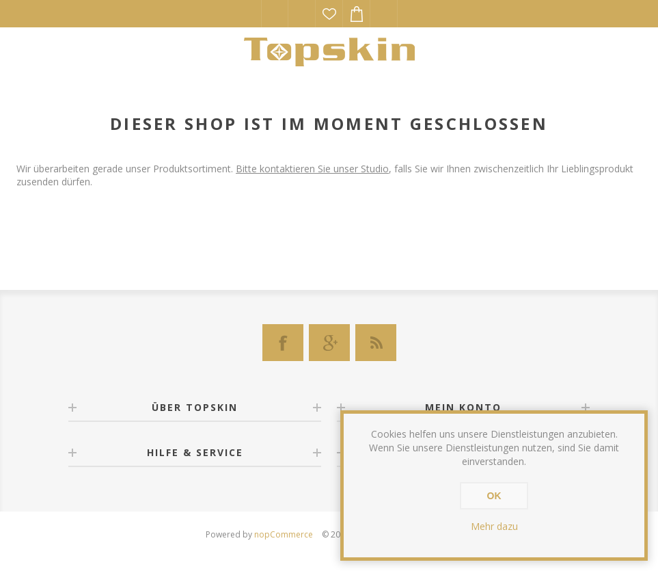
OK (494, 495)
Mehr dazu (494, 526)
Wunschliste (329, 13)
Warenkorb (356, 13)
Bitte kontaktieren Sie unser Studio (312, 168)
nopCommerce (283, 534)
